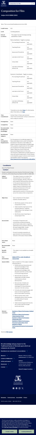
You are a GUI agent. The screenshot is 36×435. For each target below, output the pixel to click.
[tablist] (22, 3)
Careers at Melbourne (6, 358)
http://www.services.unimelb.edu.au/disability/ (22, 159)
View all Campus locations (26, 369)
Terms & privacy (11, 397)
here (24, 110)
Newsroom (4, 364)
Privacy (25, 397)
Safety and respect (6, 361)
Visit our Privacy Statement (11, 427)
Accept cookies (10, 431)
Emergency (3, 397)
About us (3, 355)
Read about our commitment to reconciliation (13, 351)
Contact (3, 367)
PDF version (9, 332)
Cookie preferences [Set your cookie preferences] (26, 431)
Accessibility (19, 397)
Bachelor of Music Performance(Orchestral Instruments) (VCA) (22, 326)
